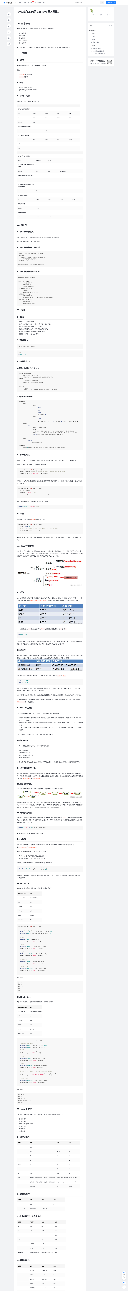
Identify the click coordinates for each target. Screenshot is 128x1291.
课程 (25, 2)
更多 (44, 2)
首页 (15, 2)
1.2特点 (93, 39)
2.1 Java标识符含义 (96, 48)
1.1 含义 (93, 36)
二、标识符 (92, 45)
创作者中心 (110, 2)
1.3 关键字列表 (95, 42)
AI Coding (38, 2)
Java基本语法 (93, 30)
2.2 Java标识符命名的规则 (98, 51)
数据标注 (31, 2)
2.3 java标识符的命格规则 (98, 54)
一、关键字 (92, 33)
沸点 (20, 2)
